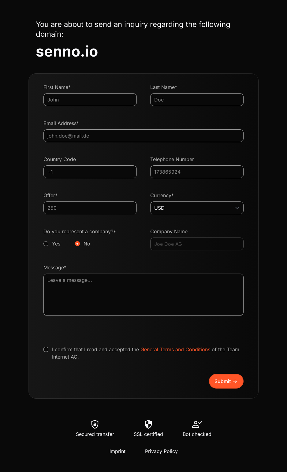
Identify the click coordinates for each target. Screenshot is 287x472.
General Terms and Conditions (175, 349)
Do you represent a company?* (90, 237)
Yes (56, 244)
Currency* (162, 195)
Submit (226, 381)
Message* (54, 267)
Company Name (169, 231)
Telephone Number (172, 159)
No (87, 244)
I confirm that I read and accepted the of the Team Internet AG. (145, 353)
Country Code (59, 159)
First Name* (57, 87)
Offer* (50, 195)
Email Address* (61, 123)
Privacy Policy (161, 451)
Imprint (117, 451)
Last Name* (163, 87)
